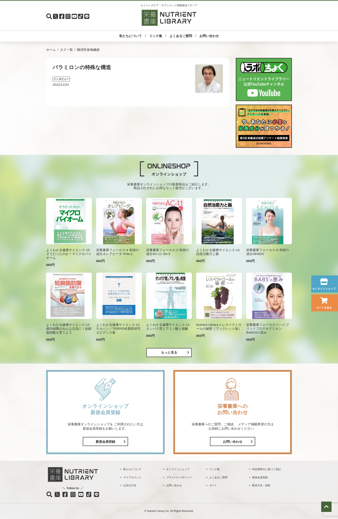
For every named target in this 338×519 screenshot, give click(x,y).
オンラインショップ (324, 288)
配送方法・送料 (261, 485)
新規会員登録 (105, 441)
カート (213, 485)
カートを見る (324, 307)
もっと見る (169, 352)
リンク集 (155, 36)
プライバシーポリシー (179, 477)
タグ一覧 (66, 49)
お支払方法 (129, 485)
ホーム (51, 49)
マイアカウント (132, 477)
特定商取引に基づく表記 (266, 469)
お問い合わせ (209, 36)
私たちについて (130, 36)
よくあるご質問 (180, 36)
